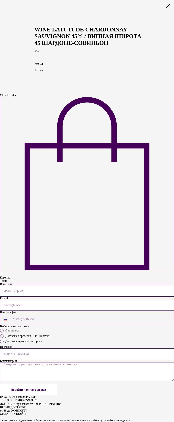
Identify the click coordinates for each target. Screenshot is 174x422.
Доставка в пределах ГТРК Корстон (24, 336)
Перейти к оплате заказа (28, 389)
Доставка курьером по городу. (21, 341)
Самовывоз (9, 331)
